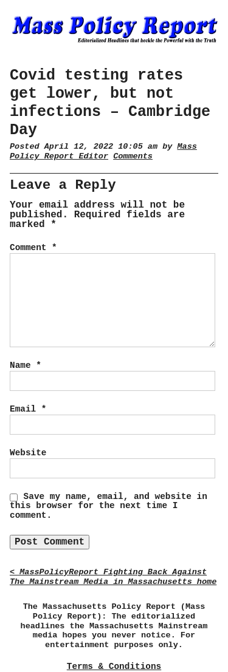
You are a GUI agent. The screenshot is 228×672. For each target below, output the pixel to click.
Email (28, 409)
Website (28, 453)
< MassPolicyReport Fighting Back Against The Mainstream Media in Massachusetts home (113, 577)
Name (25, 365)
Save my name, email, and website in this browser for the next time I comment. (108, 506)
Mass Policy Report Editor (103, 151)
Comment (33, 248)
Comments (133, 156)
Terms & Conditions (114, 666)
